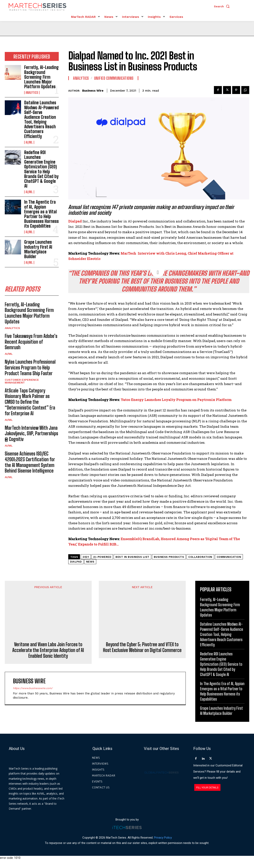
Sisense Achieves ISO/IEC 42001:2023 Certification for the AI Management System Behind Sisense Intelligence (30, 462)
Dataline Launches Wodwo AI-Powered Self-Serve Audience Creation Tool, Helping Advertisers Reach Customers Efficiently (41, 119)
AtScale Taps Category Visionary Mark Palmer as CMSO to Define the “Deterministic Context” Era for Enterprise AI (30, 402)
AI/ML (29, 142)
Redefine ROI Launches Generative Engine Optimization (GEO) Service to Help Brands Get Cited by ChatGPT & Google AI (41, 169)
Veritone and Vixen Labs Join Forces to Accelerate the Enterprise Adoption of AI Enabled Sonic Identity (48, 621)
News (90, 561)
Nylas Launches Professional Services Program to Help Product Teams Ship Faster (30, 367)
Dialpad (75, 221)
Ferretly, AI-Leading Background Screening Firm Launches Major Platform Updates (41, 77)
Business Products (169, 556)
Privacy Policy (163, 837)
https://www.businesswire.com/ (33, 659)
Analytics (32, 92)
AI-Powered (102, 556)
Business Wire (92, 90)
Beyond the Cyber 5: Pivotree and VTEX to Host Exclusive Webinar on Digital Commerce (142, 613)
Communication (229, 556)
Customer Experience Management (22, 381)
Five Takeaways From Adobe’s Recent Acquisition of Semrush (31, 341)
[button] (222, 6)
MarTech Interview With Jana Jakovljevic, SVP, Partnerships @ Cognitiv (31, 433)
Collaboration (200, 556)
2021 (86, 556)
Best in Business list (132, 556)
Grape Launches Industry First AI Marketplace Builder (38, 249)
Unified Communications (114, 78)
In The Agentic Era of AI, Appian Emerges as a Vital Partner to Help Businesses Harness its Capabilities (41, 214)
